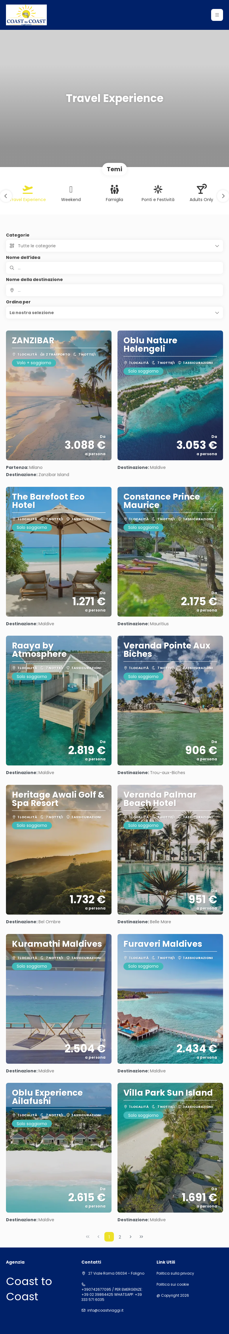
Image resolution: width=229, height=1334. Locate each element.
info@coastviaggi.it (105, 1310)
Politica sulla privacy (175, 1273)
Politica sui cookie (173, 1284)
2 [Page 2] (120, 1237)
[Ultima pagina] (141, 1237)
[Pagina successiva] (130, 1237)
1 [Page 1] (109, 1237)
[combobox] (114, 290)
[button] (6, 196)
